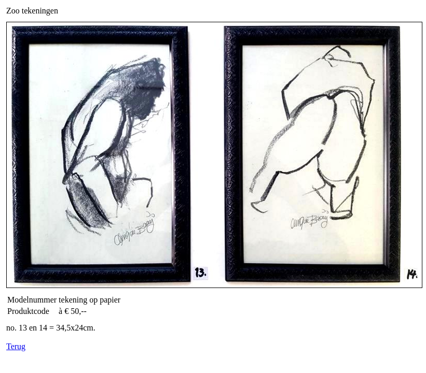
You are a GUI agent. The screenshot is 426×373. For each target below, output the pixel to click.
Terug (15, 346)
